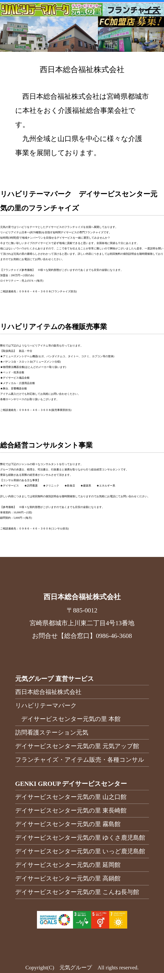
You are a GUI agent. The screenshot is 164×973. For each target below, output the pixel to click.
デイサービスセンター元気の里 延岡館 (68, 864)
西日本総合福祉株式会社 (48, 692)
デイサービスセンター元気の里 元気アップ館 (77, 746)
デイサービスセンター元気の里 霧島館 (68, 824)
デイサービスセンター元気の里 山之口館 (71, 797)
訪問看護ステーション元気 (51, 732)
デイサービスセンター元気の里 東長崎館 (71, 810)
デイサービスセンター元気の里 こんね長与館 (77, 892)
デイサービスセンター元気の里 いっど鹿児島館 (80, 851)
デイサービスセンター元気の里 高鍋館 (68, 878)
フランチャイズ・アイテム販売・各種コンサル (79, 759)
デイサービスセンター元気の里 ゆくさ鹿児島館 (80, 837)
